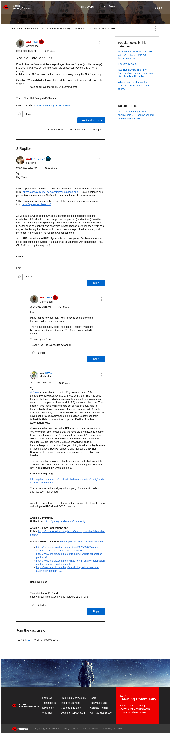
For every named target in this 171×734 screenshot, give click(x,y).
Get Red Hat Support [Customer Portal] (101, 712)
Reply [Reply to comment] (96, 283)
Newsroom (48, 707)
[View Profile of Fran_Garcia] (38, 158)
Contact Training (99, 707)
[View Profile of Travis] (48, 373)
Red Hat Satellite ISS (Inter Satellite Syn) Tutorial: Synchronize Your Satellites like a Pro (137, 73)
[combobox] (127, 6)
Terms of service (90, 728)
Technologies (49, 703)
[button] (99, 43)
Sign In (159, 7)
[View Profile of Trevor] (34, 41)
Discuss (41, 28)
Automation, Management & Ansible (68, 28)
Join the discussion (91, 120)
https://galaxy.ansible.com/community (65, 521)
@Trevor (35, 392)
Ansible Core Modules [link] (104, 28)
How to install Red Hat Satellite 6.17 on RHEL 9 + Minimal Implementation (135, 55)
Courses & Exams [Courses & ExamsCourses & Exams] (71, 707)
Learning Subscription (73, 712)
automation (64, 105)
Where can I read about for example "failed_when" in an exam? (133, 85)
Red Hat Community (23, 28)
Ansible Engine (50, 105)
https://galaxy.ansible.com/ (36, 204)
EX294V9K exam (127, 64)
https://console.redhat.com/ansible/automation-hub (50, 192)
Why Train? (48, 712)
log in (30, 639)
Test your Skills (98, 703)
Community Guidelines (112, 728)
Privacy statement (70, 728)
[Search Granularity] (93, 6)
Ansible (37, 105)
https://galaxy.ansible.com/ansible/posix (81, 541)
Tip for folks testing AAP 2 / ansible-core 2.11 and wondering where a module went (136, 115)
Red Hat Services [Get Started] (70, 703)
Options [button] (155, 28)
